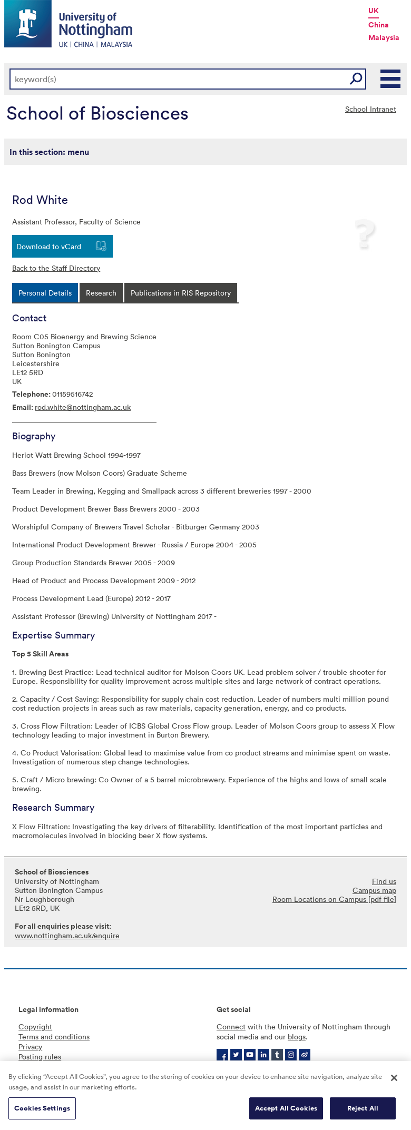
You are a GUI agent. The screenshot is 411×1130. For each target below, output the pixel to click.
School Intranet (370, 109)
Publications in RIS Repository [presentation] (181, 293)
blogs (297, 1036)
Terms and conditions (54, 1036)
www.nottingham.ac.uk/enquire (67, 935)
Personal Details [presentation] (45, 293)
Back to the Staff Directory (56, 268)
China (378, 24)
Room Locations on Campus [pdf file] (334, 899)
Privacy (30, 1046)
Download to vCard (48, 246)
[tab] (45, 292)
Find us (384, 881)
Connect (231, 1026)
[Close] (394, 1078)
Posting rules (39, 1057)
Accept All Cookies (286, 1109)
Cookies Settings (42, 1109)
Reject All (362, 1109)
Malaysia (383, 37)
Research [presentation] (101, 293)
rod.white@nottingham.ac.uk (83, 407)
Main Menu (391, 79)
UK (373, 10)
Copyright (35, 1026)
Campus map (374, 890)
